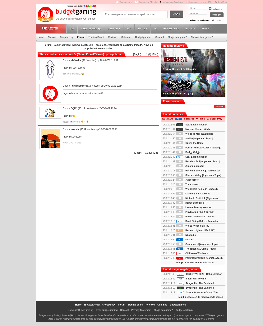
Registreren (194, 20)
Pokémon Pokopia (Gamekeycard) (199, 258)
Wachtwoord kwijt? (207, 20)
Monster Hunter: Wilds (193, 129)
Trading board (135, 304)
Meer (206, 28)
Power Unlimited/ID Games (195, 216)
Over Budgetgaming (107, 310)
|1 (145, 54)
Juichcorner (187, 180)
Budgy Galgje (188, 152)
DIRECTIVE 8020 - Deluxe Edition (204, 274)
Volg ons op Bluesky (148, 2)
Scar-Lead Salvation (191, 124)
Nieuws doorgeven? (202, 37)
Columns (126, 37)
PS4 (129, 28)
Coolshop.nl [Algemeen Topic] (197, 244)
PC (156, 28)
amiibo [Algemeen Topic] (194, 138)
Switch (143, 28)
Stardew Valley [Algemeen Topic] (198, 175)
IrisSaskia (76, 60)
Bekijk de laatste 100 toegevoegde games (200, 297)
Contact (159, 37)
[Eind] (155, 54)
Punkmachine (78, 85)
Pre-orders (171, 28)
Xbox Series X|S (92, 28)
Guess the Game (190, 143)
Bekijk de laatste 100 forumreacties (195, 262)
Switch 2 (114, 28)
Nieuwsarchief (92, 304)
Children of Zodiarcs (192, 253)
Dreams (185, 239)
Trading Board (96, 37)
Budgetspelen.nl (184, 310)
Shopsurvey (66, 37)
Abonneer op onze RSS (201, 2)
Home (41, 37)
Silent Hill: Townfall (196, 278)
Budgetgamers (143, 37)
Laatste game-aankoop (193, 193)
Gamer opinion (61, 45)
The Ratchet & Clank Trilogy (196, 248)
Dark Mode (222, 2)
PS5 (73, 28)
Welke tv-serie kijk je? (192, 225)
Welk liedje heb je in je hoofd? (197, 189)
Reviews (112, 37)
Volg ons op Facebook (173, 2)
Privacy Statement (141, 310)
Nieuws (52, 37)
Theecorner (187, 184)
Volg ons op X (125, 2)
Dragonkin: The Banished (200, 283)
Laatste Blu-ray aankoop (194, 207)
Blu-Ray (191, 28)
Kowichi (75, 129)
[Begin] (137, 54)
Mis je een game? (177, 37)
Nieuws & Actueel (82, 45)
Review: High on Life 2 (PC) (195, 230)
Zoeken (220, 107)
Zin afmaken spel (190, 166)
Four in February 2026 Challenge (198, 147)
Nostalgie (186, 235)
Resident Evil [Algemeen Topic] (198, 161)
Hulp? (219, 20)
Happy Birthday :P (190, 202)
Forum (80, 37)
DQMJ (74, 108)
